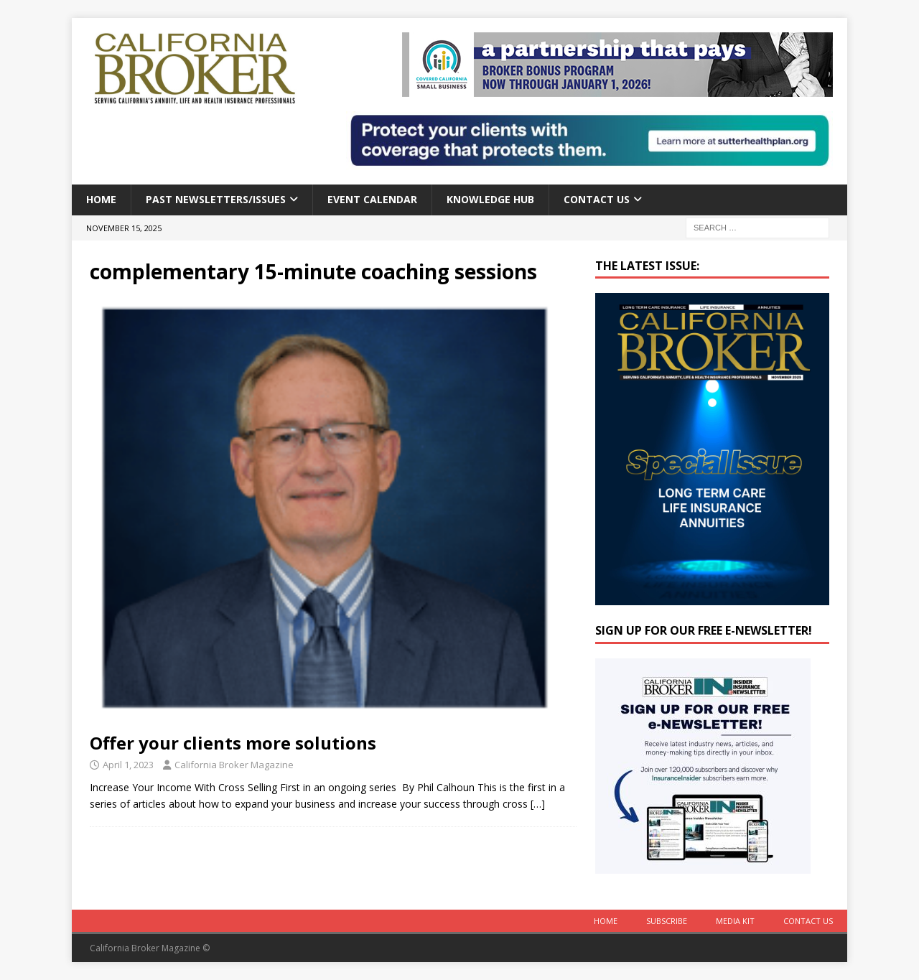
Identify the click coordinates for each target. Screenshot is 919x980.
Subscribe (666, 920)
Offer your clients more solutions (233, 743)
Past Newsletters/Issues (216, 199)
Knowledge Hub (490, 199)
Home (101, 199)
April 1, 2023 (128, 764)
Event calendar (372, 199)
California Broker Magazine (234, 764)
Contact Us (597, 199)
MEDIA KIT (735, 920)
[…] (538, 804)
